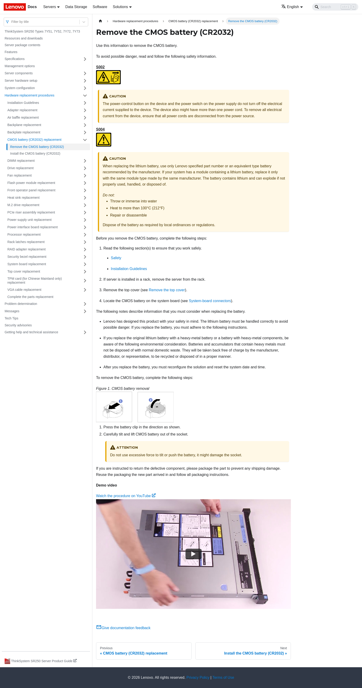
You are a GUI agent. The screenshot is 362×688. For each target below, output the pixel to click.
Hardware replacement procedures (29, 95)
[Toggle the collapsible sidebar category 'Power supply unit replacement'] (85, 220)
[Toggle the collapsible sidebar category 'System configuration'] (85, 88)
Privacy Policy (198, 677)
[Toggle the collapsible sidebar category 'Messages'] (85, 311)
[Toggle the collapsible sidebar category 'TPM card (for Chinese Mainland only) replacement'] (85, 280)
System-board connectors (210, 301)
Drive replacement (20, 168)
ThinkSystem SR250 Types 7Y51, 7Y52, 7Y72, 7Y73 (42, 31)
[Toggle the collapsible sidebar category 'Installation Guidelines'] (85, 103)
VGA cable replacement (24, 289)
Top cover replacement (23, 271)
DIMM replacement (21, 160)
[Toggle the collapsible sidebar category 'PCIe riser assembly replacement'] (85, 212)
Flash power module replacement (31, 183)
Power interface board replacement (32, 227)
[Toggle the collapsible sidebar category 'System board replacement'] (85, 264)
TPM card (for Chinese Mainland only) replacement (34, 281)
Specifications (14, 59)
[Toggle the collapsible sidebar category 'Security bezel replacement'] (85, 257)
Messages (12, 311)
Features (11, 52)
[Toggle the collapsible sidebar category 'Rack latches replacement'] (85, 242)
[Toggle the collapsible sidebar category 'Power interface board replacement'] (85, 227)
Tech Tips (11, 318)
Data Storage (76, 7)
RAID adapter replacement (26, 249)
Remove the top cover (167, 290)
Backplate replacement (23, 132)
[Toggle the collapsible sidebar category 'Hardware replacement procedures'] (85, 95)
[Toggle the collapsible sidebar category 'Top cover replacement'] (85, 271)
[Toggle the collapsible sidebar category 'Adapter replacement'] (85, 110)
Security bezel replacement (26, 256)
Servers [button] (49, 7)
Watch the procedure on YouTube (126, 496)
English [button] (290, 7)
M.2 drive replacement (23, 205)
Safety (116, 258)
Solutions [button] (120, 7)
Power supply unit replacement (29, 220)
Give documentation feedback (123, 628)
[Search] (335, 7)
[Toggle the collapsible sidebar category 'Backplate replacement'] (85, 132)
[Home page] (100, 21)
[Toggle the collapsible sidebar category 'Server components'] (85, 73)
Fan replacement (19, 175)
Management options (20, 66)
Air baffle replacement (23, 117)
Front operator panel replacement (31, 190)
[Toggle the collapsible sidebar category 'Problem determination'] (85, 304)
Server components (19, 73)
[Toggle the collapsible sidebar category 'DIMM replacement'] (85, 161)
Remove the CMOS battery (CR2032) (37, 147)
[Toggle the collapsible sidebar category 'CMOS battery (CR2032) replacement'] (85, 140)
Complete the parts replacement (30, 297)
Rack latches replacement (26, 242)
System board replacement (26, 264)
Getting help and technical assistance (31, 332)
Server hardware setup (21, 80)
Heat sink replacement (23, 197)
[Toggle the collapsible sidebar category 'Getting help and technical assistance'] (85, 332)
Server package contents (22, 45)
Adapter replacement (22, 110)
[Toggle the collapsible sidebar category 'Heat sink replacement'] (85, 197)
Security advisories (18, 325)
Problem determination (21, 304)
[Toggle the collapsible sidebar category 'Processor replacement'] (85, 234)
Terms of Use (223, 677)
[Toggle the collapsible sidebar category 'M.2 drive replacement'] (85, 205)
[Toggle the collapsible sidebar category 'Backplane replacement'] (85, 125)
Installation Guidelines (23, 103)
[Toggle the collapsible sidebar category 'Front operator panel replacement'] (85, 190)
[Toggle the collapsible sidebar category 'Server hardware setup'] (85, 80)
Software (100, 7)
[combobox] (11, 21)
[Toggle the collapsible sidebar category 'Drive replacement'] (85, 168)
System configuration (20, 88)
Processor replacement (24, 234)
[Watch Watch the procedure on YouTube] (193, 554)
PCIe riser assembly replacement (31, 212)
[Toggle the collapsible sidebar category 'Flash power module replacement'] (85, 183)
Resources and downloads (24, 38)
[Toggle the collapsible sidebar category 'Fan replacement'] (85, 175)
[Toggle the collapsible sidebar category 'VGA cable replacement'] (85, 290)
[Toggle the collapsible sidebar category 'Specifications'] (85, 59)
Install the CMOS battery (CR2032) (35, 153)
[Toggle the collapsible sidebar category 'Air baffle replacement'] (85, 117)
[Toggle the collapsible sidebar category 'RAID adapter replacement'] (85, 249)
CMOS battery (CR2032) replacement (34, 139)
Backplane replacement (24, 125)
